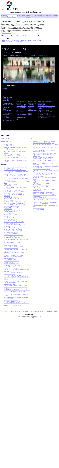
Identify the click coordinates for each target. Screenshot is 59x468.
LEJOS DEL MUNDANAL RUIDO (13, 272)
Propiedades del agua (8, 104)
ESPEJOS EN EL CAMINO (45, 111)
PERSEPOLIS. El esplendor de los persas (44, 143)
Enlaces (55, 15)
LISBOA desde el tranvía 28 (11, 248)
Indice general (5, 40)
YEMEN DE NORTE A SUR (40, 186)
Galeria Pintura (29, 311)
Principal (4, 15)
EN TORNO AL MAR (44, 113)
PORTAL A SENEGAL (10, 213)
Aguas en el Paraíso (21, 106)
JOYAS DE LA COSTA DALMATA (13, 305)
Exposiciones (11, 17)
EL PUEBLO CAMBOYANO (11, 232)
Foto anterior (33, 55)
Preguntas (49, 15)
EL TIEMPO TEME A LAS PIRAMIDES (44, 173)
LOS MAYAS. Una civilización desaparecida (44, 153)
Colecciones (21, 15)
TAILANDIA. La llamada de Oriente (13, 246)
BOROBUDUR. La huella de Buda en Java (44, 159)
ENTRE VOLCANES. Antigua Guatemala (44, 198)
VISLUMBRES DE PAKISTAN (41, 169)
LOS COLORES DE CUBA (11, 300)
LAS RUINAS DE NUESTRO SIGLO (14, 275)
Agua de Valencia (19, 41)
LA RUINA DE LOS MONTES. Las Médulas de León (46, 116)
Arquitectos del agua (21, 104)
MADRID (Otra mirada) (10, 282)
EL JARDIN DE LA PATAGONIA (13, 193)
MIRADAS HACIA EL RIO (45, 114)
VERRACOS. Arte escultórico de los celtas (15, 174)
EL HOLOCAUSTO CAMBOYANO (13, 230)
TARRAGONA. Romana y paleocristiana (43, 185)
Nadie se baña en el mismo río (21, 102)
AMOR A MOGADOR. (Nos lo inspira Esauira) (45, 199)
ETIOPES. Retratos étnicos (11, 200)
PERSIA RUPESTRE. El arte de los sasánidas (45, 202)
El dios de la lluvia (20, 107)
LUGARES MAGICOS (10, 259)
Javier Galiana (25, 36)
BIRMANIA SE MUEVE (10, 219)
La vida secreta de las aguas (20, 109)
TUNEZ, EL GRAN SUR (10, 243)
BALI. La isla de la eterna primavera (42, 187)
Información (5, 55)
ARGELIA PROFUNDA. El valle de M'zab (15, 170)
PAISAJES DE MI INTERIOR (12, 190)
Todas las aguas (15, 40)
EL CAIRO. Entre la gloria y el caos (42, 200)
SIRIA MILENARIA (38, 208)
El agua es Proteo (20, 111)
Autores (37, 15)
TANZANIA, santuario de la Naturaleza (14, 222)
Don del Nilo (6, 114)
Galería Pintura (28, 16)
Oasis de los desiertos (8, 120)
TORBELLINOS (8, 262)
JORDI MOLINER (9, 145)
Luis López (18, 36)
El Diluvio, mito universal (7, 111)
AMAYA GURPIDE (9, 144)
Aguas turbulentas (7, 113)
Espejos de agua (37, 40)
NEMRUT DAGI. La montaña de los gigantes (45, 141)
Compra (42, 15)
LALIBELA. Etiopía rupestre (40, 203)
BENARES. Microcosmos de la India (13, 186)
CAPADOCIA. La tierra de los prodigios (43, 183)
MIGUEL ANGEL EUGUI (11, 150)
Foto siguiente (41, 55)
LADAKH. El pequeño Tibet (11, 206)
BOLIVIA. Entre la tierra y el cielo (13, 256)
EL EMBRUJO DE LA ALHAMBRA (43, 192)
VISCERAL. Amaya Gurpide (12, 154)
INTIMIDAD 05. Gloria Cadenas (12, 199)
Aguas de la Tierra (26, 40)
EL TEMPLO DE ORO (39, 209)
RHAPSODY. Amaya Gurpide (12, 155)
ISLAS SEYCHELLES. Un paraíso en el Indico (16, 227)
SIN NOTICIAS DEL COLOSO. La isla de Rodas (17, 290)
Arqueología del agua (7, 41)
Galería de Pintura (6, 141)
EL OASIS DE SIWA (38, 176)
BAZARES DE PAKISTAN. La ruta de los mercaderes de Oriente (44, 150)
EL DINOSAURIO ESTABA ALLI (42, 174)
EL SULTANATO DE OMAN (11, 261)
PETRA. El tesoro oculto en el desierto (43, 157)
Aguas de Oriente (7, 119)
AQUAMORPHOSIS (43, 110)
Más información (6, 33)
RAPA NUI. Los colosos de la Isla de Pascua (44, 193)
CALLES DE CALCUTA (10, 258)
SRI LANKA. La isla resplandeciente (13, 301)
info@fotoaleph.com (31, 317)
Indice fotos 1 (22, 55)
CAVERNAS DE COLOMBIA (12, 264)
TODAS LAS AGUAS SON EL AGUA (14, 191)
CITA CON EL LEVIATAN (11, 184)
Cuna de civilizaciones (6, 116)
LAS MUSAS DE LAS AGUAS (46, 106)
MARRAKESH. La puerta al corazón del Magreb (16, 281)
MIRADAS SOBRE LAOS (11, 207)
